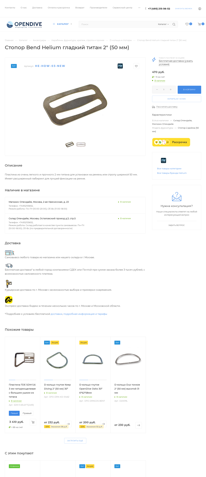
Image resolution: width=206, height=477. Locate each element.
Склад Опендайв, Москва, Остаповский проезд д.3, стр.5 (42, 218)
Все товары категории (169, 168)
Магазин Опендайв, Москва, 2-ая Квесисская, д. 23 (39, 201)
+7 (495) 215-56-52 (159, 8)
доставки (56, 313)
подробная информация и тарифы (85, 313)
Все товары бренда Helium (172, 173)
